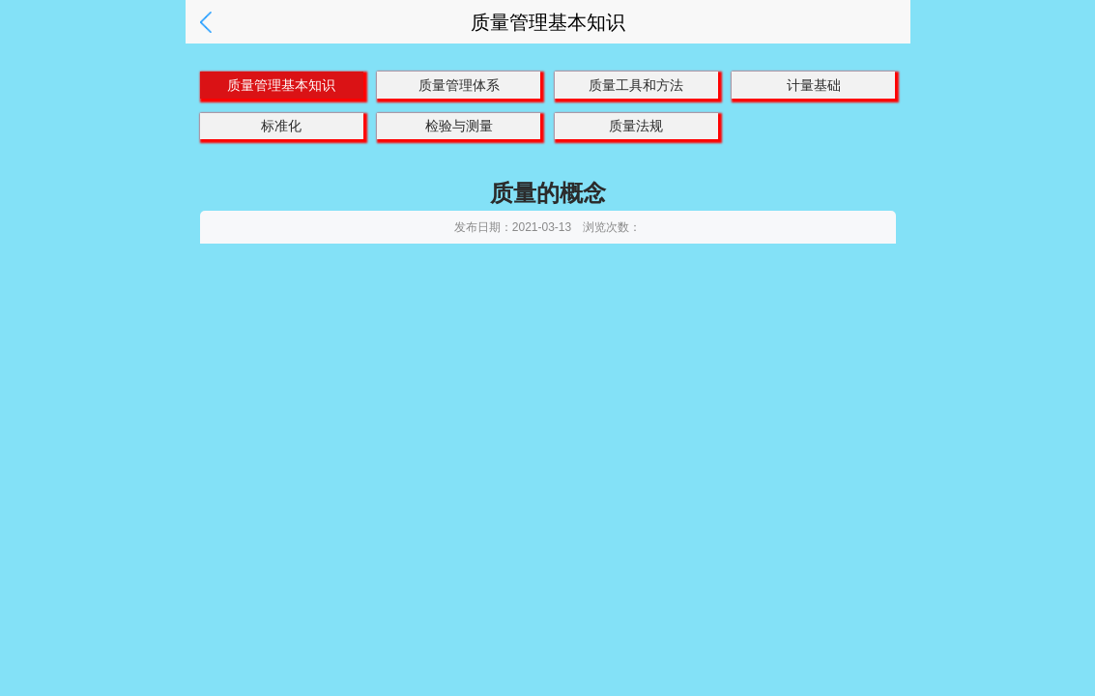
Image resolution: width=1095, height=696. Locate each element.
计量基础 (814, 85)
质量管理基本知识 (281, 85)
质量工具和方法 (636, 85)
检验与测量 (459, 125)
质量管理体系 (459, 85)
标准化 (281, 125)
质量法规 (636, 125)
